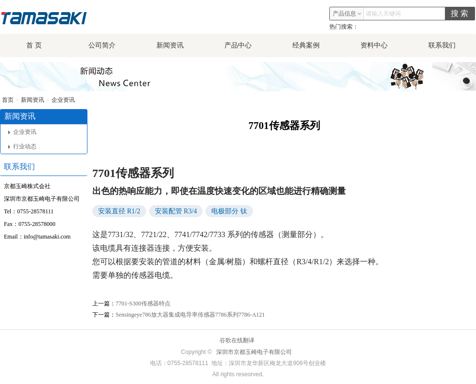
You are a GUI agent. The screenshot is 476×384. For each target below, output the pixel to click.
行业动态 (22, 146)
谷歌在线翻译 (237, 340)
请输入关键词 (383, 13)
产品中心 (238, 45)
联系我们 (442, 45)
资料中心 (374, 45)
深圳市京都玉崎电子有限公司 (254, 352)
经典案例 (306, 45)
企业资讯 (63, 99)
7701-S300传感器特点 (143, 303)
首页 (8, 99)
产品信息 (347, 13)
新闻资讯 (170, 45)
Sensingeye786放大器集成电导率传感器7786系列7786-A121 (190, 314)
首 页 (34, 45)
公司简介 (102, 45)
